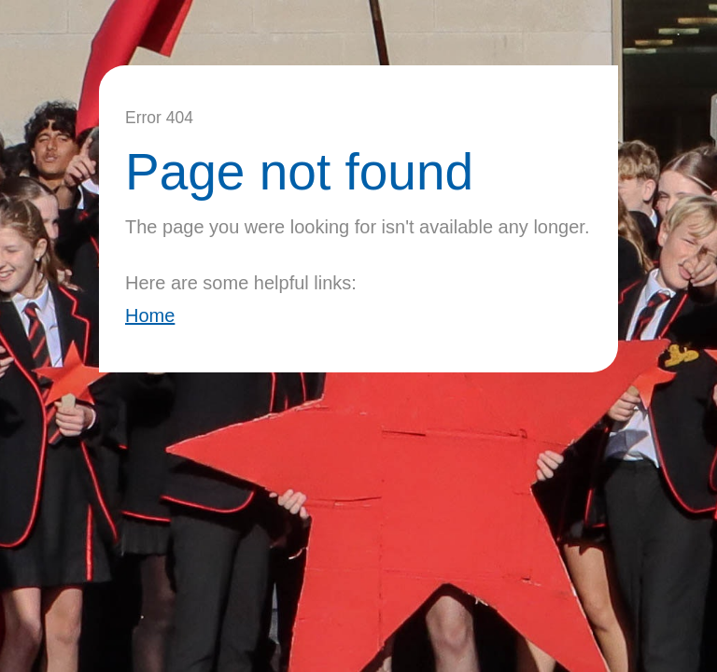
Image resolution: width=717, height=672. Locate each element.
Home (150, 315)
